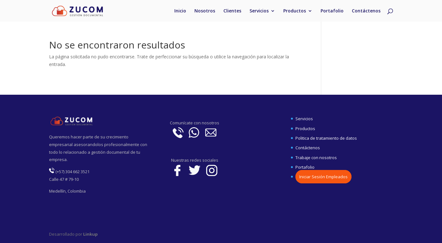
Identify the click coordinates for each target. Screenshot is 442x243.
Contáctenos (366, 11)
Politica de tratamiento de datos (326, 138)
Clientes (232, 11)
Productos (294, 11)
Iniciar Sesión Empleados (323, 177)
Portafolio (332, 11)
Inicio (180, 11)
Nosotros (204, 11)
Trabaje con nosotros (316, 157)
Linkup (90, 234)
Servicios (259, 11)
